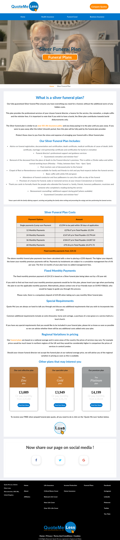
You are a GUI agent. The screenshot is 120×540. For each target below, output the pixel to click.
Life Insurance (49, 483)
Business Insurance (97, 17)
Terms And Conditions (63, 534)
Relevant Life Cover (51, 495)
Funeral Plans (60, 57)
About (26, 489)
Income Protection (70, 483)
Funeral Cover (72, 17)
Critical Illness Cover (51, 489)
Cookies (77, 534)
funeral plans (16, 340)
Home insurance (69, 489)
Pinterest (107, 501)
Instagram (107, 489)
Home (23, 17)
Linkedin (107, 495)
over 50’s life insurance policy (50, 126)
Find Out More (24, 404)
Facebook (107, 483)
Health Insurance (47, 17)
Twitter (106, 506)
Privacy (49, 534)
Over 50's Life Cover (51, 506)
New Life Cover (49, 501)
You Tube (107, 512)
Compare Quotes (99, 6)
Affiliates (27, 495)
